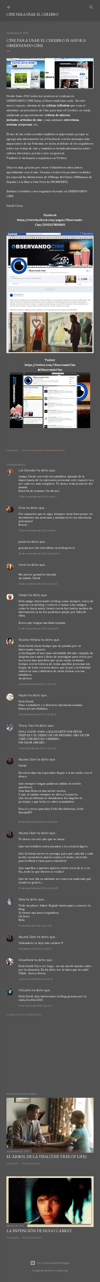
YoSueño (24, 990)
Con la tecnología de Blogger (50, 1263)
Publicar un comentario (24, 1014)
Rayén (23, 695)
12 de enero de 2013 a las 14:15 (34, 925)
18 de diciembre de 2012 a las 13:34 (37, 821)
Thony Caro (26, 725)
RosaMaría (25, 960)
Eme (22, 508)
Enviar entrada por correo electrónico (43, 450)
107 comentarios (31, 1237)
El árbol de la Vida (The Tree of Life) (46, 1156)
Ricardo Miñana (29, 640)
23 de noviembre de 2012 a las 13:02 (38, 553)
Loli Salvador (27, 470)
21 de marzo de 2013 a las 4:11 (35, 1005)
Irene (22, 565)
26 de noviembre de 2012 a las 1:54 (37, 583)
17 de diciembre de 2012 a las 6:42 (37, 748)
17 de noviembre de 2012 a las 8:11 (37, 496)
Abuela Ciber (27, 759)
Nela (21, 899)
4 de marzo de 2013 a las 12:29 (35, 978)
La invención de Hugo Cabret (39, 1230)
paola (22, 542)
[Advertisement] (50, 1054)
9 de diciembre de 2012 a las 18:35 (37, 714)
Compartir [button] (12, 450)
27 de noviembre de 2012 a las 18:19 (38, 628)
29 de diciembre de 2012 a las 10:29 (38, 888)
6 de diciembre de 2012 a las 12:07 (37, 684)
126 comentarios (31, 1163)
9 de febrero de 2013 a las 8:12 (35, 948)
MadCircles (61, 1270)
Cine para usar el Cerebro (32, 14)
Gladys (23, 595)
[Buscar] (91, 6)
